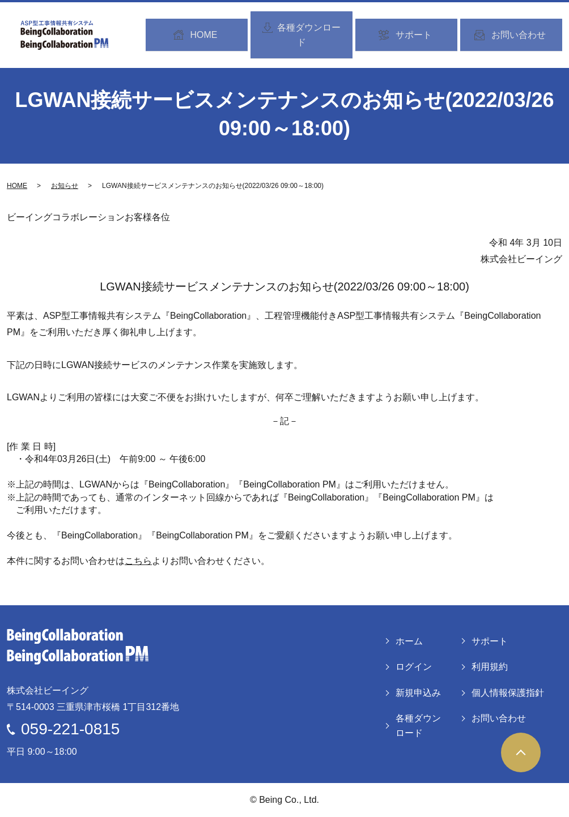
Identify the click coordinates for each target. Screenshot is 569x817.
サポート (490, 641)
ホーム (409, 641)
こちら (138, 561)
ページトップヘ (521, 752)
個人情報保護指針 (508, 693)
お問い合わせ (499, 718)
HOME (17, 186)
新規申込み (418, 693)
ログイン (414, 666)
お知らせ (64, 186)
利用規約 (490, 666)
